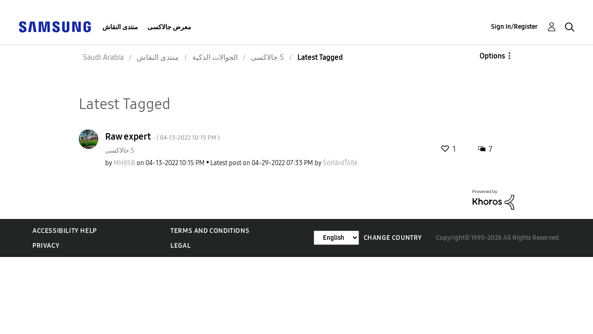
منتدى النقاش (120, 27)
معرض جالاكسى (169, 27)
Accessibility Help (64, 231)
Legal (180, 246)
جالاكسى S (119, 150)
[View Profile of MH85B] (124, 163)
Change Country (393, 238)
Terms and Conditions (209, 231)
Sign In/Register (514, 27)
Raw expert (162, 136)
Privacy (45, 246)
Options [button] (492, 55)
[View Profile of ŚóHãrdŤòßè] (340, 163)
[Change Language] (336, 238)
